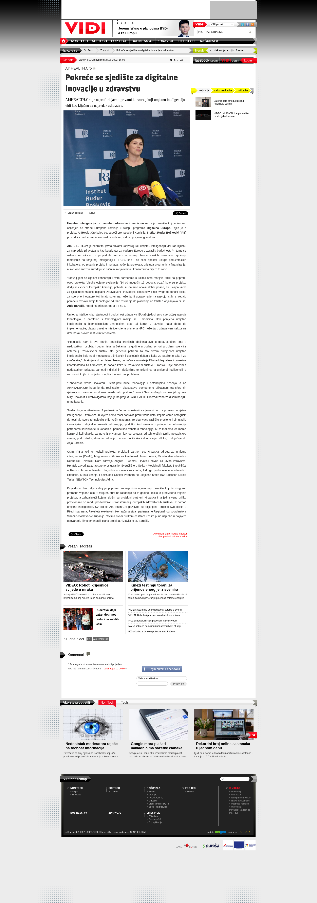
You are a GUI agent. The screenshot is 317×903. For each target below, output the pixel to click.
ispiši (181, 60)
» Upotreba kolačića (239, 803)
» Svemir (189, 791)
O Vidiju (234, 788)
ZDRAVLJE (115, 812)
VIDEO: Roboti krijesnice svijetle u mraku (87, 587)
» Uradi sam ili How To (158, 803)
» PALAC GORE (155, 797)
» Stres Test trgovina (157, 807)
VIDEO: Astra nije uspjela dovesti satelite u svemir (155, 609)
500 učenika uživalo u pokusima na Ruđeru (151, 631)
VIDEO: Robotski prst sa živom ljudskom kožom (154, 615)
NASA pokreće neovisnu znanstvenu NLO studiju (154, 626)
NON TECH (76, 788)
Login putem (164, 669)
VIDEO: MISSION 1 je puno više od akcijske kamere (231, 115)
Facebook (247, 24)
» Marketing (235, 791)
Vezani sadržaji (75, 213)
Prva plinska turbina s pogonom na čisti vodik (152, 620)
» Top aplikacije (154, 822)
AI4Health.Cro (100, 639)
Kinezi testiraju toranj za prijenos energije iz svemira (154, 587)
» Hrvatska (75, 794)
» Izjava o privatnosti (239, 800)
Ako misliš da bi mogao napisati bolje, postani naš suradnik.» (170, 535)
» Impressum (235, 794)
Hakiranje (219, 50)
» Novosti (151, 791)
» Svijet (74, 791)
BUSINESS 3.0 (78, 812)
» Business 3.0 (154, 819)
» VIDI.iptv (152, 794)
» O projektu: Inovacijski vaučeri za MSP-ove (239, 810)
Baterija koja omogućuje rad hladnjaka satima (229, 102)
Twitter (242, 24)
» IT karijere (152, 816)
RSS (252, 24)
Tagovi (91, 213)
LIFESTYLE (153, 812)
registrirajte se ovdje (114, 668)
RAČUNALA (154, 788)
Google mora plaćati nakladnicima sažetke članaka (156, 746)
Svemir (240, 50)
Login (248, 60)
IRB (89, 639)
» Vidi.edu (152, 800)
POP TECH (191, 788)
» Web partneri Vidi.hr (240, 797)
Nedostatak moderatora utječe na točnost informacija (92, 746)
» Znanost (113, 791)
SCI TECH (114, 788)
